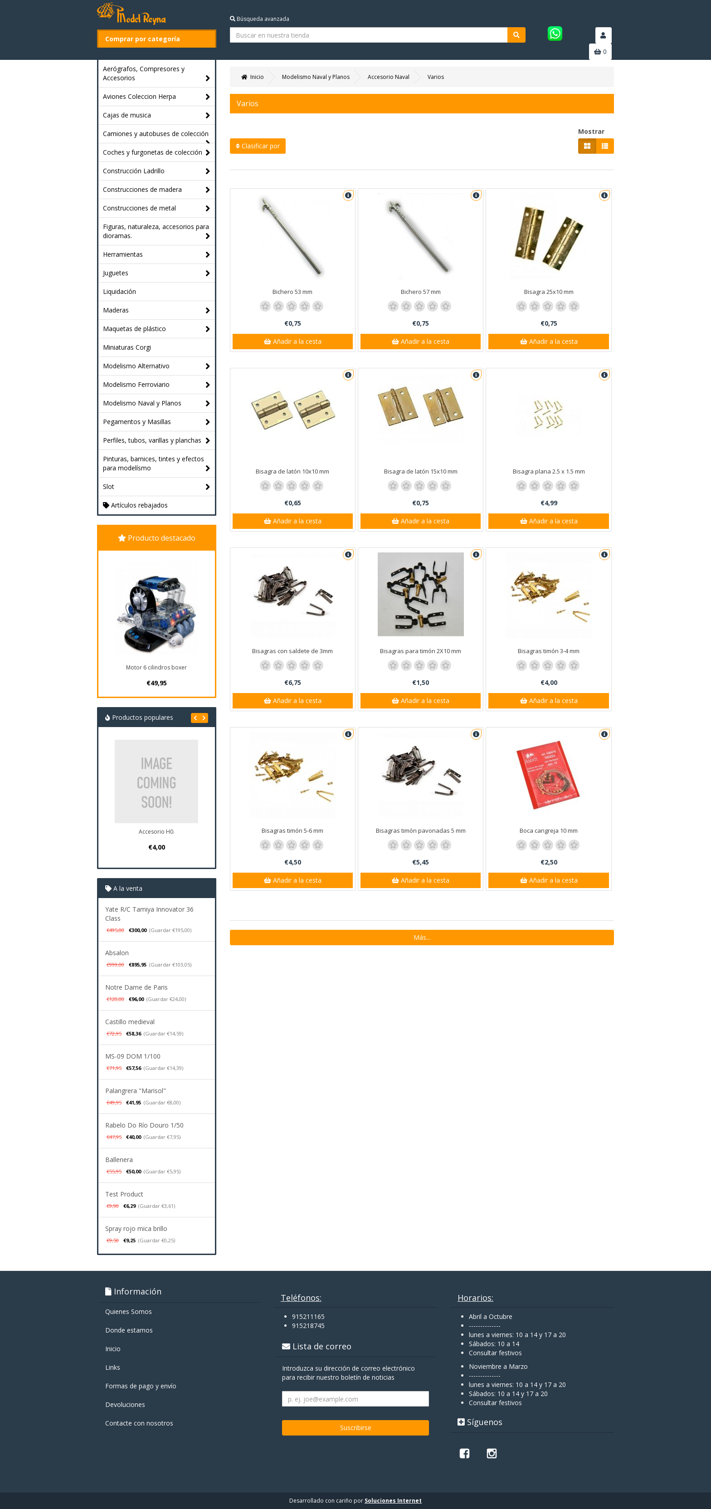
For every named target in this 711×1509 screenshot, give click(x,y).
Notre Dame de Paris (136, 987)
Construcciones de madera (156, 190)
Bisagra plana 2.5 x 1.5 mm (549, 471)
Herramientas (156, 254)
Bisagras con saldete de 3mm (292, 651)
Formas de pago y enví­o (140, 1386)
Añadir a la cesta (292, 341)
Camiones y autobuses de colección (156, 136)
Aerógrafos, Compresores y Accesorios (156, 73)
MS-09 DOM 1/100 (133, 1056)
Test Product (124, 1194)
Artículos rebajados (135, 505)
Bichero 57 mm (421, 292)
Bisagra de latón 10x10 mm (292, 471)
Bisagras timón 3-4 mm (549, 651)
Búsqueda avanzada (259, 19)
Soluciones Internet (393, 1500)
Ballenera (119, 1159)
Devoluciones (125, 1404)
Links (112, 1367)
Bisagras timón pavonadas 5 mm (421, 830)
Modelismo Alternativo (156, 366)
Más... (422, 937)
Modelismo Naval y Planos (156, 403)
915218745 (308, 1325)
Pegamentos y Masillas (156, 422)
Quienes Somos (128, 1311)
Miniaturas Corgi (127, 347)
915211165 (308, 1316)
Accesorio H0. (157, 831)
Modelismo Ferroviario (156, 385)
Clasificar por (258, 146)
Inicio (113, 1348)
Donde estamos (129, 1330)
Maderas (156, 310)
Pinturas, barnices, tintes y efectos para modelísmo (156, 463)
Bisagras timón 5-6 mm (292, 830)
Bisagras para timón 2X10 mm (420, 651)
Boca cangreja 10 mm (549, 830)
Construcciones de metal (156, 208)
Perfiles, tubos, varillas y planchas (156, 440)
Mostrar (591, 131)
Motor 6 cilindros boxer (156, 667)
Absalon (117, 952)
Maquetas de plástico (156, 329)
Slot (156, 487)
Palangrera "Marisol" (135, 1090)
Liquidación (119, 291)
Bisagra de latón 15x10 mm (421, 471)
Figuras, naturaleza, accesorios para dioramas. (156, 231)
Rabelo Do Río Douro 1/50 (144, 1125)
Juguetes (156, 273)
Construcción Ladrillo (156, 171)
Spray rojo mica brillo (136, 1228)
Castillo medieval (130, 1021)
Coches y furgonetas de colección (156, 152)
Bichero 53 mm (292, 292)
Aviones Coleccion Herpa (156, 97)
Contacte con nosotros (139, 1423)
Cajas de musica (156, 115)
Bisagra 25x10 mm (549, 292)
